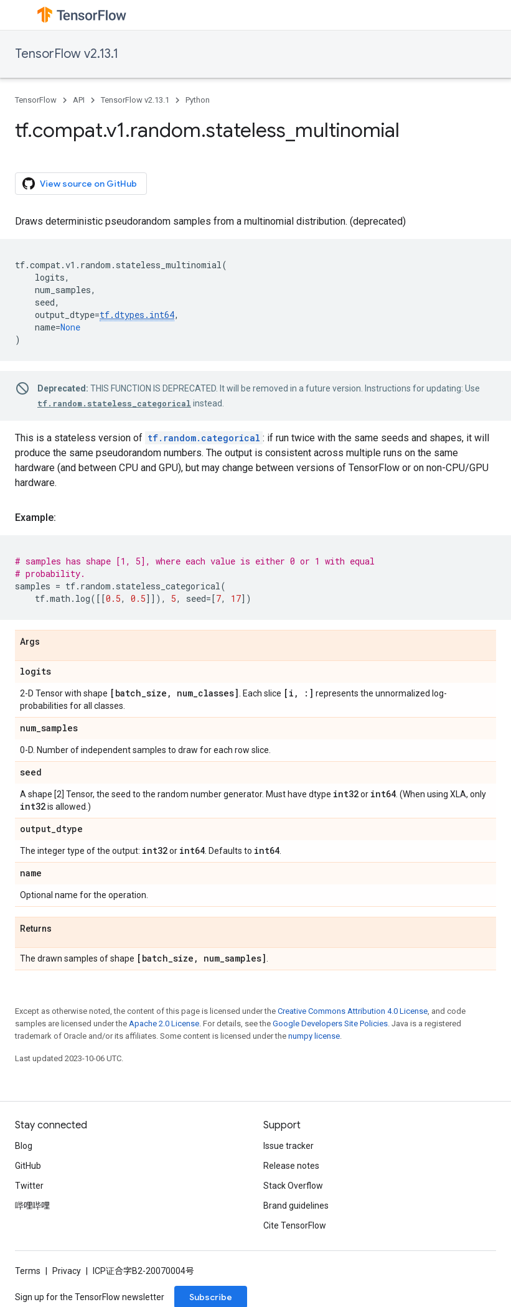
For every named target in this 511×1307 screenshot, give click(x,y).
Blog (23, 1146)
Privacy (66, 1271)
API (79, 100)
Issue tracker (288, 1146)
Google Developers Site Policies (330, 1023)
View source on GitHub (79, 183)
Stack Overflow (293, 1186)
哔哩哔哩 (32, 1206)
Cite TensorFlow (294, 1225)
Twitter (29, 1186)
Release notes (291, 1166)
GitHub (28, 1166)
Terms (27, 1271)
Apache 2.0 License (164, 1023)
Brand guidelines (296, 1206)
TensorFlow (36, 100)
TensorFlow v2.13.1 (66, 54)
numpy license (314, 1036)
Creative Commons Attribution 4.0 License (353, 1011)
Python (197, 100)
